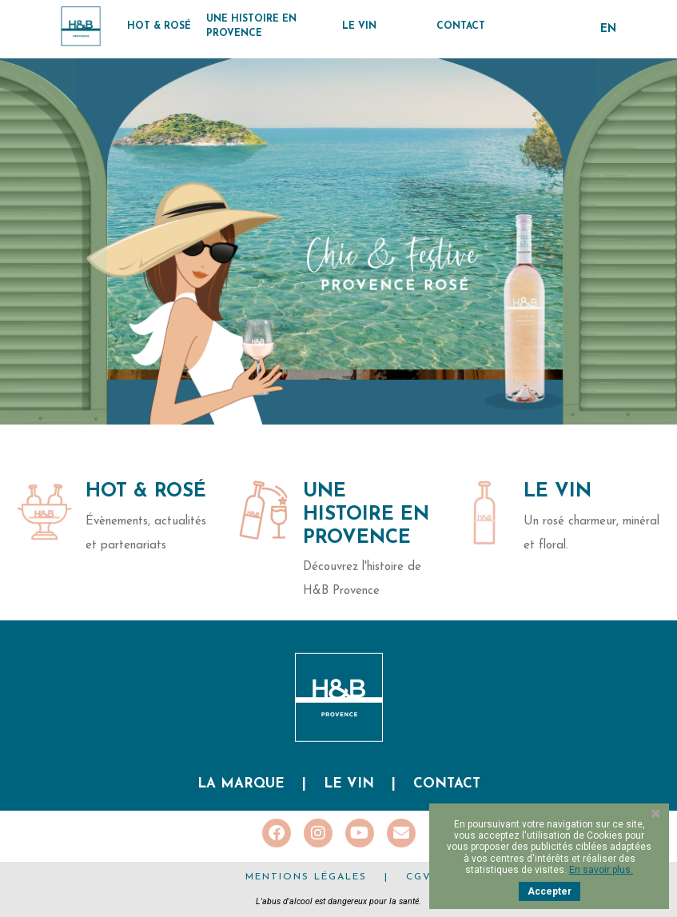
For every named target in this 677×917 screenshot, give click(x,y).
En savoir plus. (601, 869)
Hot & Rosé (146, 491)
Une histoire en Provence (366, 515)
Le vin (349, 784)
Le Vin (557, 491)
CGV (419, 877)
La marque (241, 784)
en (608, 29)
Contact (446, 784)
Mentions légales (306, 877)
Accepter (549, 891)
